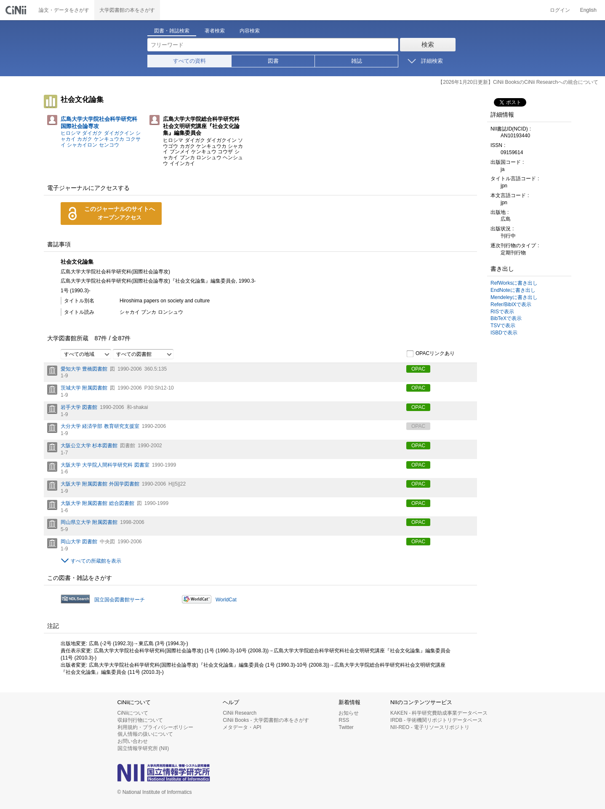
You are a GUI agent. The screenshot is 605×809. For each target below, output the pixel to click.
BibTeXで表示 (506, 318)
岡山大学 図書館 (79, 542)
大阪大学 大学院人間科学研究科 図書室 (105, 465)
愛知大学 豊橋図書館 (84, 369)
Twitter (345, 727)
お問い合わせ (132, 741)
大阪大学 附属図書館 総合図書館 (97, 503)
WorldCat (226, 600)
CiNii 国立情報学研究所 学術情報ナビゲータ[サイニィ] (17, 10)
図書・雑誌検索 (171, 31)
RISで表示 (502, 312)
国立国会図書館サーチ (119, 600)
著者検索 (215, 31)
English (588, 10)
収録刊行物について (140, 720)
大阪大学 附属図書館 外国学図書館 (100, 484)
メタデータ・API (242, 727)
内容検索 (250, 31)
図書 (273, 61)
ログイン (560, 10)
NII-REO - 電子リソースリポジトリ (429, 727)
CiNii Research (239, 713)
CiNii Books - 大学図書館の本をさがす (266, 720)
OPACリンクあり (430, 354)
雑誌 (356, 61)
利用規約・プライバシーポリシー (155, 727)
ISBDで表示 (503, 333)
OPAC (418, 369)
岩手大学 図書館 (79, 407)
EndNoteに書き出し (513, 290)
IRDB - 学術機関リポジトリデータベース (436, 720)
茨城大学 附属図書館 (84, 388)
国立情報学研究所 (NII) (143, 748)
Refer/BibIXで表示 (510, 304)
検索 (427, 44)
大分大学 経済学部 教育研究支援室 (100, 426)
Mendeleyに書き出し (514, 297)
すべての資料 (189, 61)
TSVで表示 (502, 325)
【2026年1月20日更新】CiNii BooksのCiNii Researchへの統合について (518, 82)
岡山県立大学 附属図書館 (89, 522)
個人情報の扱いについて (145, 734)
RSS (343, 720)
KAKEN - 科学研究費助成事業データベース (439, 713)
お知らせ (348, 713)
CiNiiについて (132, 713)
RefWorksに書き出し (514, 283)
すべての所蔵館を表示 (96, 561)
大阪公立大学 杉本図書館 (89, 446)
